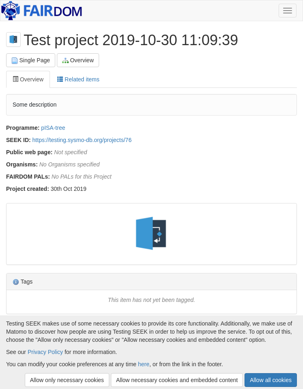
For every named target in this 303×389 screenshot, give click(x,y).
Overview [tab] (28, 79)
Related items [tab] (78, 79)
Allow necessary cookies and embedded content (177, 380)
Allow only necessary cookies (67, 380)
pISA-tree (53, 128)
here (143, 364)
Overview (78, 60)
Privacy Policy (45, 352)
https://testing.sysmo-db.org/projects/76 (82, 140)
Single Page (30, 60)
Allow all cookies (271, 380)
